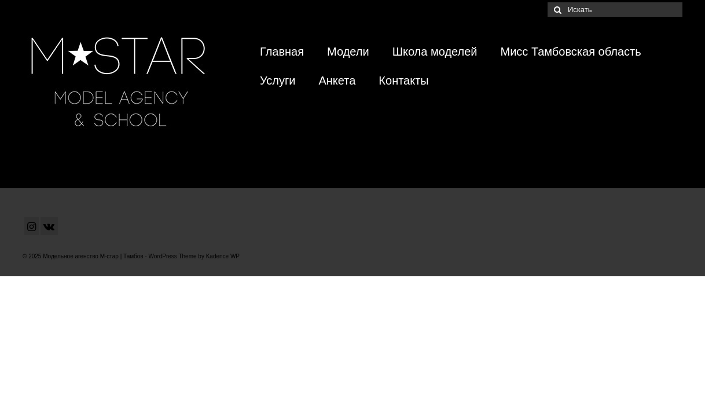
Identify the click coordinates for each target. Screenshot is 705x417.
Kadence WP (223, 256)
